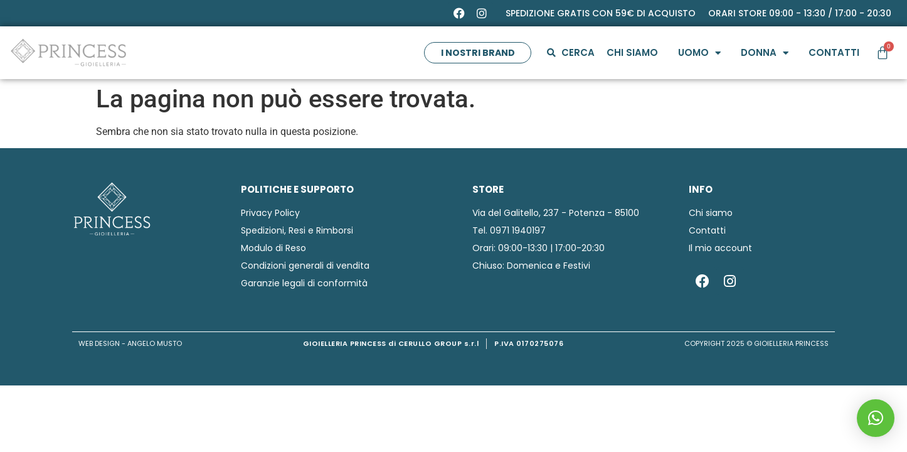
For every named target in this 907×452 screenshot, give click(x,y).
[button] (875, 418)
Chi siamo (631, 52)
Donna (764, 53)
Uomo (698, 53)
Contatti (833, 52)
